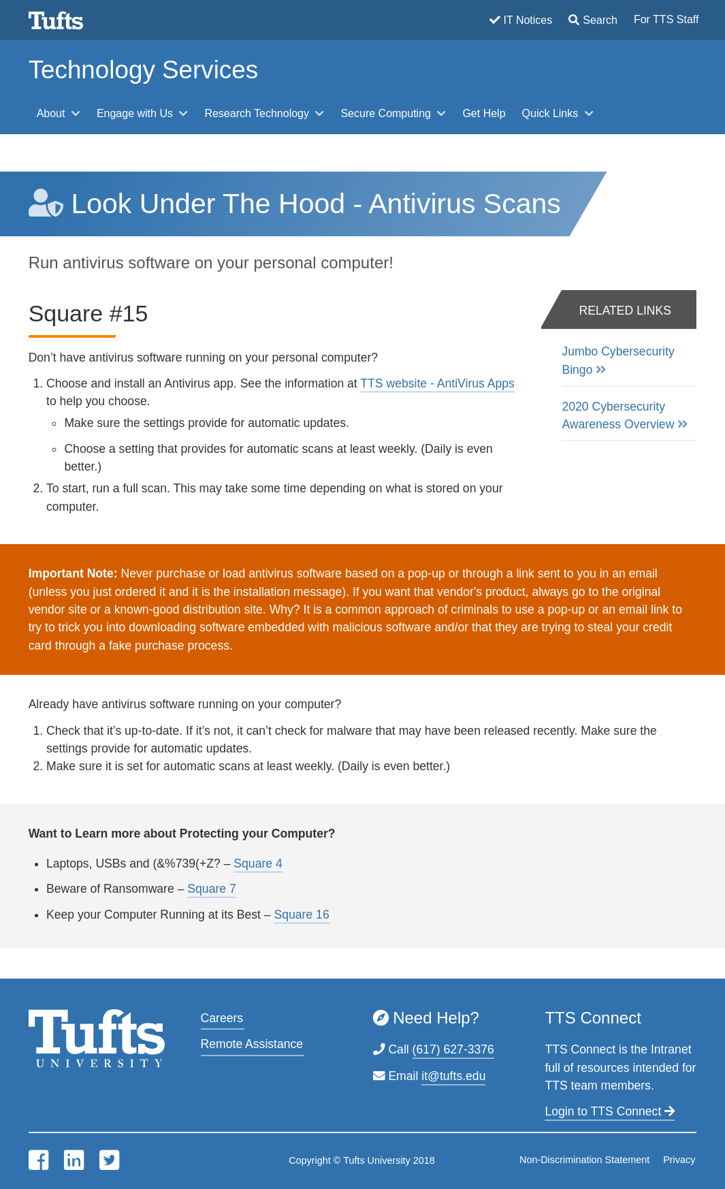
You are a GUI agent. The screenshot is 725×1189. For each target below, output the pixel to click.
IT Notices (528, 20)
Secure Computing (387, 113)
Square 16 (301, 914)
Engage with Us (136, 113)
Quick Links (551, 113)
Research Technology (258, 113)
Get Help (483, 113)
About (52, 113)
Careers (222, 1018)
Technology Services (143, 70)
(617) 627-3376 (453, 1049)
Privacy (679, 1159)
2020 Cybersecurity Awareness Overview (618, 415)
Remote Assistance (252, 1044)
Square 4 (257, 863)
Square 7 (211, 888)
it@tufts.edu (453, 1076)
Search (600, 20)
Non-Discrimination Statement (584, 1159)
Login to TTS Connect (610, 1111)
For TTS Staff (666, 19)
